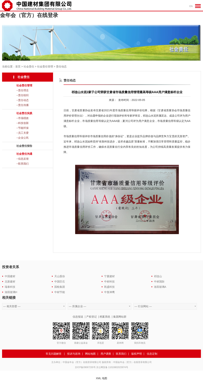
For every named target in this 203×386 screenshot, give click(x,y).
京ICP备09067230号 (85, 367)
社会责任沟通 (24, 153)
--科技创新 (22, 123)
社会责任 (29, 66)
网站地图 (90, 353)
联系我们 (121, 353)
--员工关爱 (22, 132)
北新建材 (10, 281)
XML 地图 (101, 378)
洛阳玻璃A (160, 286)
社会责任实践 (24, 113)
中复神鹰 (109, 292)
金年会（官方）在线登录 (29, 15)
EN (191, 6)
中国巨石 (59, 281)
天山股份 (59, 276)
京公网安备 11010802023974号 (112, 367)
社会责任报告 (24, 145)
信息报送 (78, 316)
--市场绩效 (22, 118)
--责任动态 (22, 100)
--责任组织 (22, 95)
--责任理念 (22, 90)
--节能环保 (22, 127)
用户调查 (106, 353)
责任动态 (61, 66)
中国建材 (10, 276)
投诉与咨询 (73, 353)
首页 (18, 66)
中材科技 (109, 281)
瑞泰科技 (10, 286)
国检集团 (59, 286)
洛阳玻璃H (11, 292)
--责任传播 (22, 105)
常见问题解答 (54, 353)
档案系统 (105, 316)
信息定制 (152, 353)
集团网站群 (119, 316)
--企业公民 (22, 137)
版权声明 (136, 353)
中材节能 (59, 292)
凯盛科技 (109, 286)
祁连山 (158, 276)
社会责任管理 (45, 66)
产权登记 (91, 316)
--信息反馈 (22, 158)
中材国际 (159, 281)
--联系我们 (22, 163)
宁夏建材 (109, 276)
